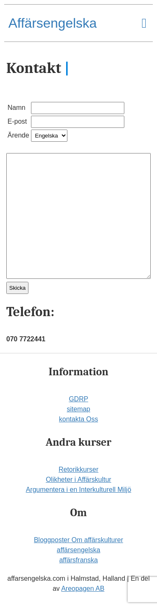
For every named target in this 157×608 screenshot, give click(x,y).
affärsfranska (78, 560)
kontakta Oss (78, 419)
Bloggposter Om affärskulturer (78, 539)
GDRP (78, 399)
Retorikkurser (78, 469)
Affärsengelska (52, 23)
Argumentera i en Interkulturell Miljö (78, 489)
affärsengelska (78, 549)
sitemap (78, 409)
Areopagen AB (82, 588)
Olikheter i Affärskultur (78, 479)
